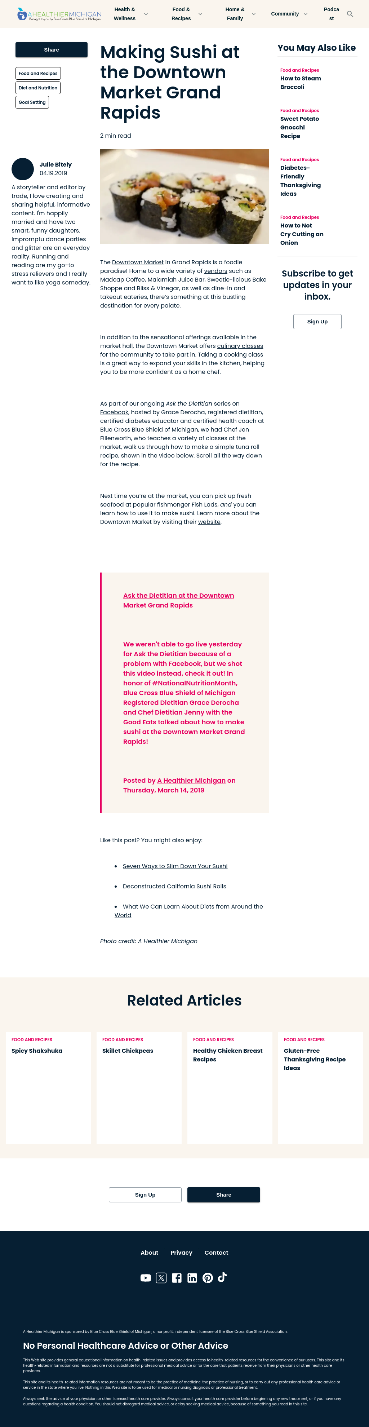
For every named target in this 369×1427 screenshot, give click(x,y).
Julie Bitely (56, 164)
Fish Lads (205, 504)
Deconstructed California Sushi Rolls (174, 886)
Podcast (331, 14)
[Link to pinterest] (207, 1279)
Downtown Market (138, 262)
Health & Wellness (129, 14)
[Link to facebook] (176, 1279)
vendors (215, 271)
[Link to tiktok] (223, 1279)
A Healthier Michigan (191, 780)
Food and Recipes (38, 73)
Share (51, 49)
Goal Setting (32, 102)
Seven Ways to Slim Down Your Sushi (175, 866)
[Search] (350, 14)
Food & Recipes (185, 14)
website (209, 522)
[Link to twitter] (161, 1279)
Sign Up (317, 321)
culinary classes (240, 346)
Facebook (114, 412)
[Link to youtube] (145, 1279)
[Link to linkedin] (192, 1279)
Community (289, 14)
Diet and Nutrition (38, 88)
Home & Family (239, 14)
